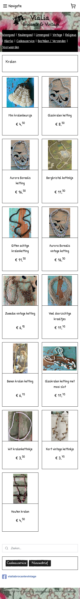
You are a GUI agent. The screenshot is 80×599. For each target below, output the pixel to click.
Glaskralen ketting (60, 115)
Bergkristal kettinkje (59, 177)
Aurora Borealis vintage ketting (59, 248)
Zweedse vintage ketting (20, 313)
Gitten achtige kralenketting (20, 248)
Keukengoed (25, 34)
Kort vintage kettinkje (60, 449)
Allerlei (8, 40)
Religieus (70, 34)
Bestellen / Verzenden (52, 40)
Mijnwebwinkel (70, 591)
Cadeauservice (25, 40)
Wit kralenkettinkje (20, 449)
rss (32, 591)
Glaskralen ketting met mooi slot (60, 384)
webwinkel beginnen (43, 591)
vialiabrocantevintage (19, 576)
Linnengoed (42, 34)
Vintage (57, 34)
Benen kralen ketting (20, 381)
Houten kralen (20, 511)
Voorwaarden (10, 47)
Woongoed (8, 34)
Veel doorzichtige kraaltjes (60, 316)
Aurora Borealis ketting (20, 180)
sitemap (26, 591)
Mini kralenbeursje (20, 115)
